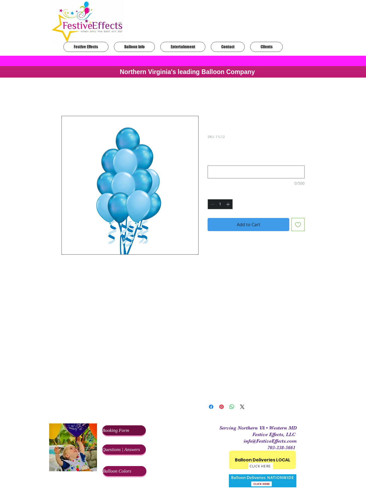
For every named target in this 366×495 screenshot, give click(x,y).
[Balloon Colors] (124, 471)
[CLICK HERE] (260, 466)
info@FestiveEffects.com (270, 441)
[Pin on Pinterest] (221, 406)
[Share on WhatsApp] (232, 406)
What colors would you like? (234, 160)
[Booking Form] (124, 430)
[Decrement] (211, 204)
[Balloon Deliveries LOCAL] (262, 460)
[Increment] (228, 204)
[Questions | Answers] (124, 449)
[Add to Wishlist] (298, 224)
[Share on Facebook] (211, 406)
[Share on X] (242, 406)
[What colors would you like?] (256, 172)
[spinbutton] (220, 204)
